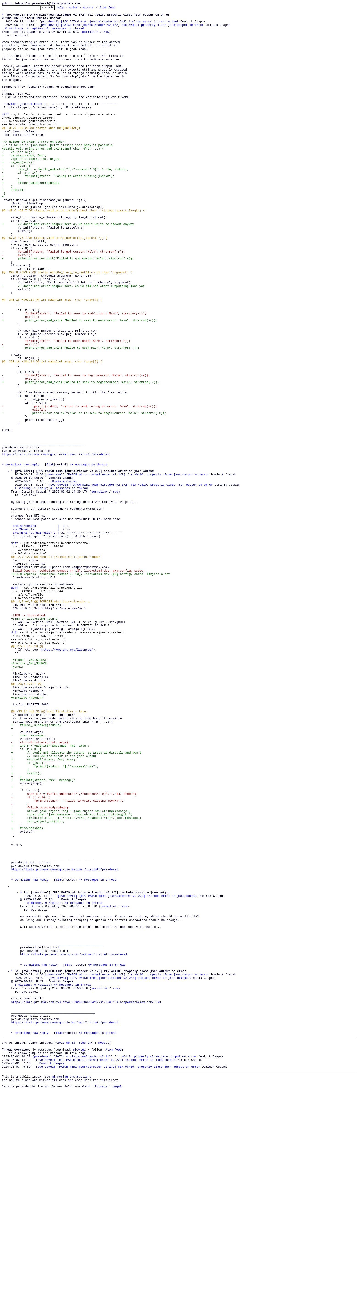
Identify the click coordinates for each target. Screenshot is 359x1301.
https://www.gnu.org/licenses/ (67, 778)
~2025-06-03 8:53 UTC (74, 1246)
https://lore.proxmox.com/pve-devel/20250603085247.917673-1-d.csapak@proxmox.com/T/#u (86, 1199)
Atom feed (114, 9)
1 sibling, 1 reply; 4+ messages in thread (51, 584)
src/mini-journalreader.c (25, 124)
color (80, 9)
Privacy (101, 1297)
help (67, 9)
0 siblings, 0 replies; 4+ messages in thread (63, 1080)
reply (34, 556)
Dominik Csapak (64, 576)
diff (5, 136)
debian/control (25, 629)
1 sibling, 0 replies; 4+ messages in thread (53, 1178)
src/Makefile (23, 633)
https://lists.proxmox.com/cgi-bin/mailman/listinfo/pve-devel (55, 544)
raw (106, 37)
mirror (95, 9)
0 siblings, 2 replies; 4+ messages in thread (44, 33)
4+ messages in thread (88, 556)
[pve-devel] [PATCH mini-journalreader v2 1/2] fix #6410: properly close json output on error (121, 29)
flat (50, 556)
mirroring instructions (71, 1286)
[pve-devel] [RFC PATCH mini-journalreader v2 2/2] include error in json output (109, 25)
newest (103, 1246)
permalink (90, 37)
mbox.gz (79, 1255)
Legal (117, 1297)
